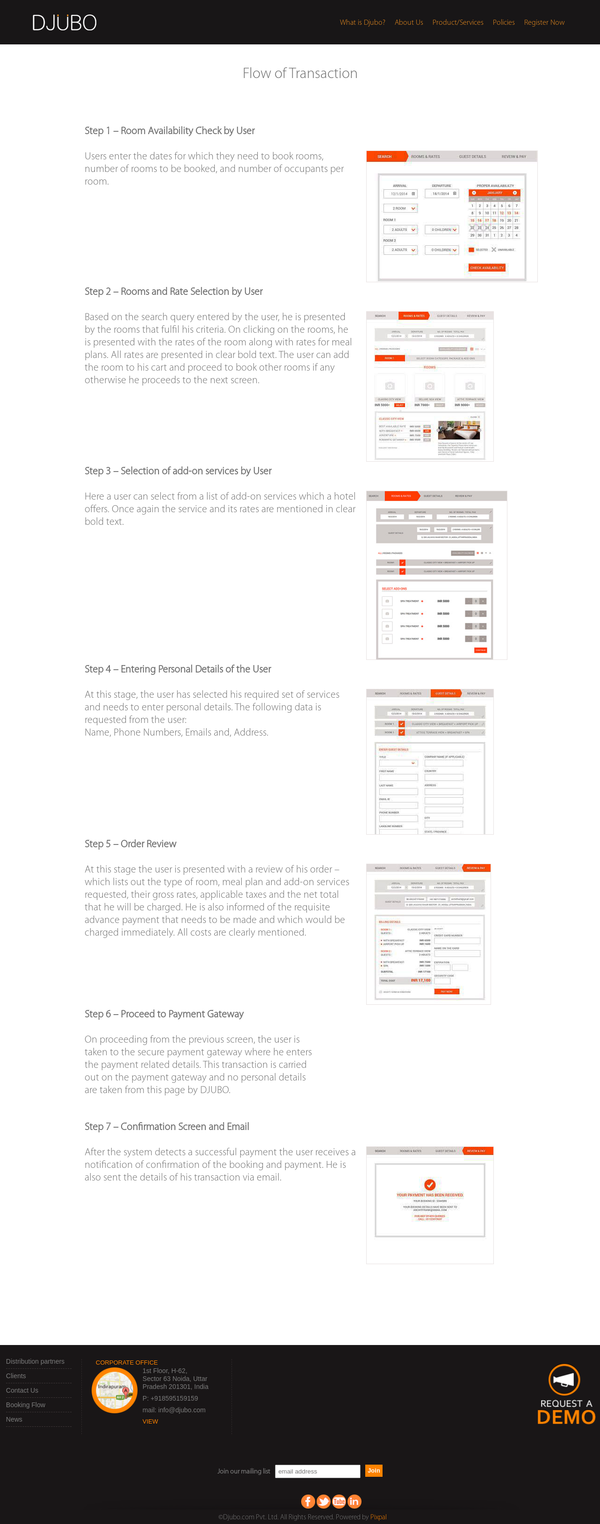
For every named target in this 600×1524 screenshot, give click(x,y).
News (14, 1419)
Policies (504, 23)
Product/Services (458, 23)
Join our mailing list (243, 1471)
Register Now (544, 23)
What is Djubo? (362, 23)
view (150, 1421)
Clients (16, 1376)
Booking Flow (25, 1405)
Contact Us (22, 1390)
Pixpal (378, 1517)
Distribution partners (35, 1361)
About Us (409, 23)
